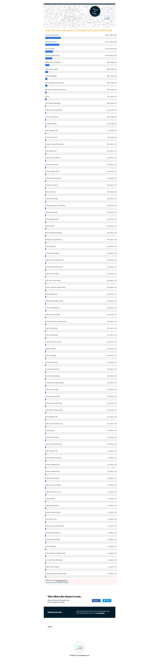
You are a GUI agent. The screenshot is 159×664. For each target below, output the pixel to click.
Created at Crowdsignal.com (79, 655)
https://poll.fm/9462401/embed (57, 582)
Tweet (107, 600)
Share (95, 600)
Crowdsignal (100, 613)
